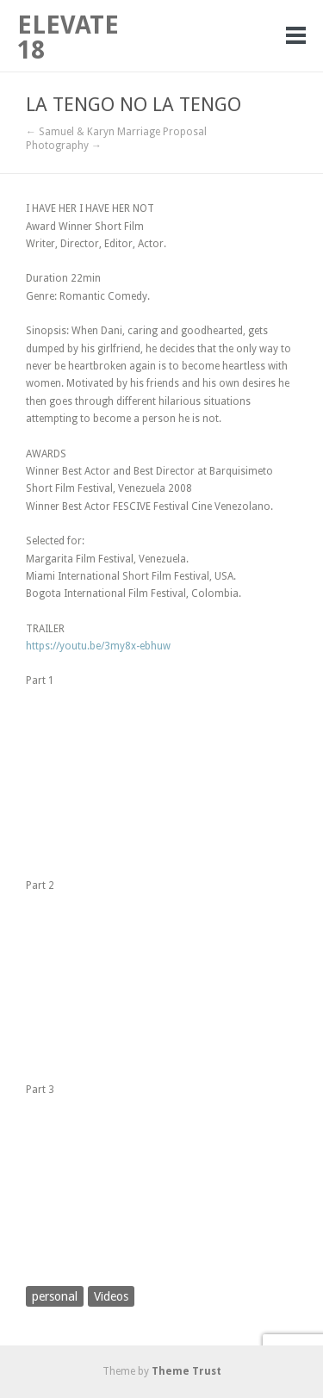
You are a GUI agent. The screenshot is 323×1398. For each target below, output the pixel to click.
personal (55, 1296)
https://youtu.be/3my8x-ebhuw (98, 646)
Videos (111, 1296)
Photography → (64, 145)
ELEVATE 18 (68, 37)
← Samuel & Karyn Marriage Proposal (116, 132)
